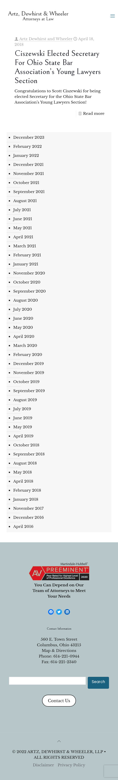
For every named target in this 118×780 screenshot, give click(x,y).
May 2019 (22, 427)
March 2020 (25, 345)
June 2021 (22, 219)
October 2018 (26, 445)
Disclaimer (43, 765)
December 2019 (28, 363)
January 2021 (25, 264)
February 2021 (27, 255)
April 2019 (23, 436)
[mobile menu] (112, 16)
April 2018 (23, 481)
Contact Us (59, 700)
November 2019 (28, 372)
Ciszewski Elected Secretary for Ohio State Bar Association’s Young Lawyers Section (58, 67)
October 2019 (26, 381)
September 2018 (29, 454)
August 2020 (25, 300)
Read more (93, 113)
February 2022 (27, 146)
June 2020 (23, 318)
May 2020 (23, 327)
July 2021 (22, 210)
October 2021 (26, 182)
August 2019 (25, 400)
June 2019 (22, 418)
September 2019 (29, 390)
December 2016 (28, 517)
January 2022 (26, 155)
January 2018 (25, 499)
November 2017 (28, 508)
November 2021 (28, 173)
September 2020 (29, 291)
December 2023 (28, 137)
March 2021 (24, 246)
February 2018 (27, 490)
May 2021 (22, 228)
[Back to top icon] (59, 741)
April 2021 (23, 237)
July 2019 (22, 409)
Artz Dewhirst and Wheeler (45, 39)
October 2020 (26, 282)
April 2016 (23, 526)
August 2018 (25, 463)
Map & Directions (59, 650)
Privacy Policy (71, 765)
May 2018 (22, 472)
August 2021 (25, 200)
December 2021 (28, 164)
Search (98, 681)
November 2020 (29, 273)
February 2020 (27, 354)
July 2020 (22, 309)
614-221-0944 (66, 656)
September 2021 (29, 191)
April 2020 (23, 336)
